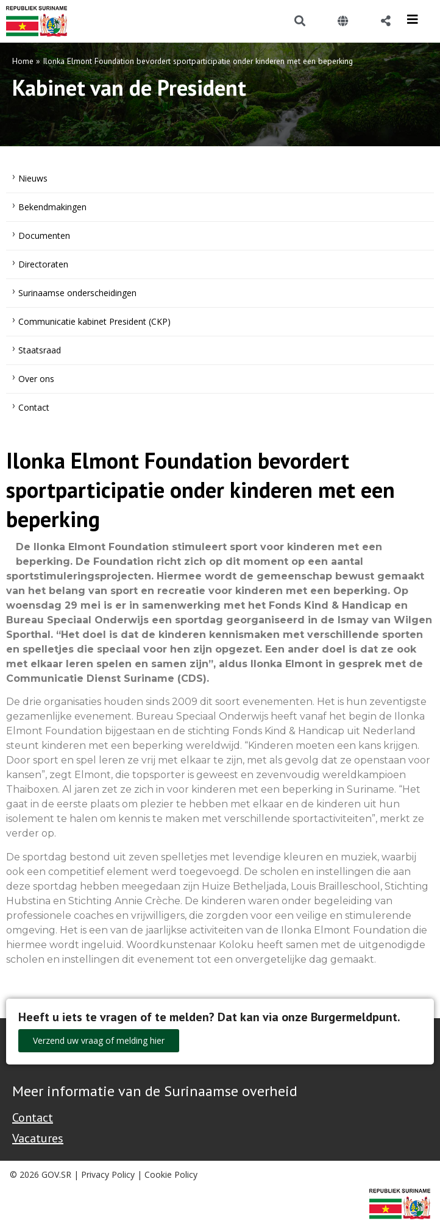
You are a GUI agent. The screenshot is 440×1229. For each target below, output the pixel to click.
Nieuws (33, 178)
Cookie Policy (170, 1174)
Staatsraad (39, 350)
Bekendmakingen (52, 207)
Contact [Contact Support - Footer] (32, 1117)
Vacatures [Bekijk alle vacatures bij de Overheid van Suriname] (37, 1138)
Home (23, 60)
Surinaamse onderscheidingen (77, 293)
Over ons (36, 378)
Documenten (44, 235)
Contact (33, 407)
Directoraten (43, 264)
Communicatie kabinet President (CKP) (94, 321)
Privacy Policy (108, 1174)
